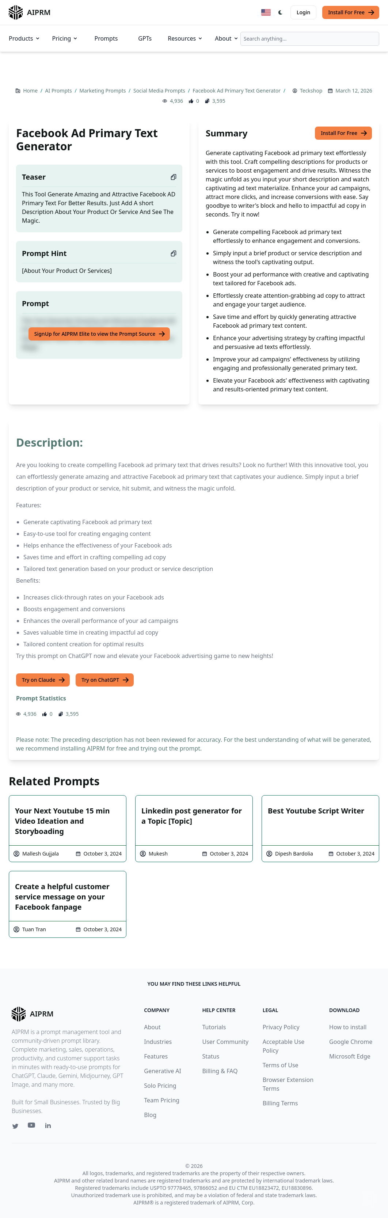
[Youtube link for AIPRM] (32, 1127)
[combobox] (309, 39)
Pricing (65, 38)
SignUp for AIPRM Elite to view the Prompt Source (100, 334)
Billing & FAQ (219, 1071)
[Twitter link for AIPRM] (15, 1126)
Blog (150, 1115)
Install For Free (351, 12)
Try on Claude (43, 680)
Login (303, 12)
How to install (347, 1027)
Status (210, 1056)
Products (25, 38)
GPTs (145, 38)
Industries (158, 1042)
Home (31, 90)
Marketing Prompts (103, 90)
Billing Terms (280, 1103)
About (227, 38)
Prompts (106, 38)
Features (156, 1056)
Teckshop (311, 90)
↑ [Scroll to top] (369, 1199)
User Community (225, 1042)
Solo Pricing (160, 1086)
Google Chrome (350, 1042)
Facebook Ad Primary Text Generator (237, 90)
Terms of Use (280, 1065)
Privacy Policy (281, 1027)
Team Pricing (161, 1100)
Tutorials (214, 1027)
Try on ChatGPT (105, 680)
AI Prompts (59, 90)
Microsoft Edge (349, 1056)
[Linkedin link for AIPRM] (49, 1127)
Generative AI (162, 1071)
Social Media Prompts (159, 90)
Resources (185, 38)
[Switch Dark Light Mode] (280, 12)
